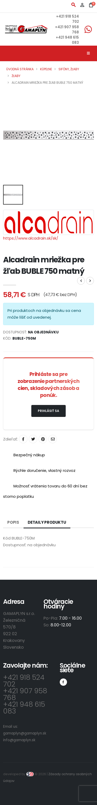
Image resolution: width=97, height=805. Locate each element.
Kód (7, 538)
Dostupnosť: (14, 545)
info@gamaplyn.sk (19, 740)
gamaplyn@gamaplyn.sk (24, 733)
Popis (13, 522)
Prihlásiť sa (48, 411)
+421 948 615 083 (24, 707)
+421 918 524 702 (23, 681)
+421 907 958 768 (25, 694)
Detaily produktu (47, 522)
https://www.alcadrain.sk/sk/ (30, 238)
